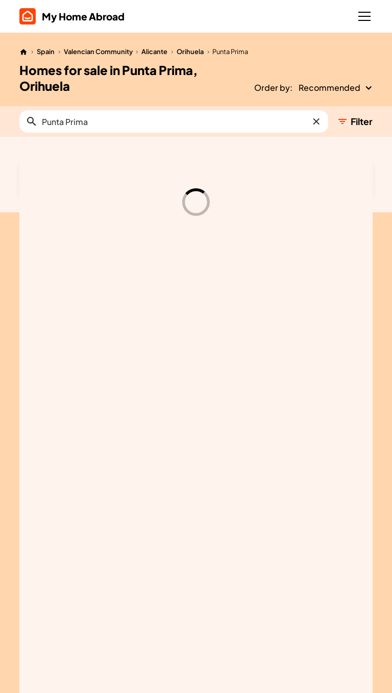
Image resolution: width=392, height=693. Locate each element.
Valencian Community (98, 51)
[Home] (23, 52)
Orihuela (190, 51)
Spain (46, 51)
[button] (362, 16)
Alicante (154, 51)
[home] (72, 16)
